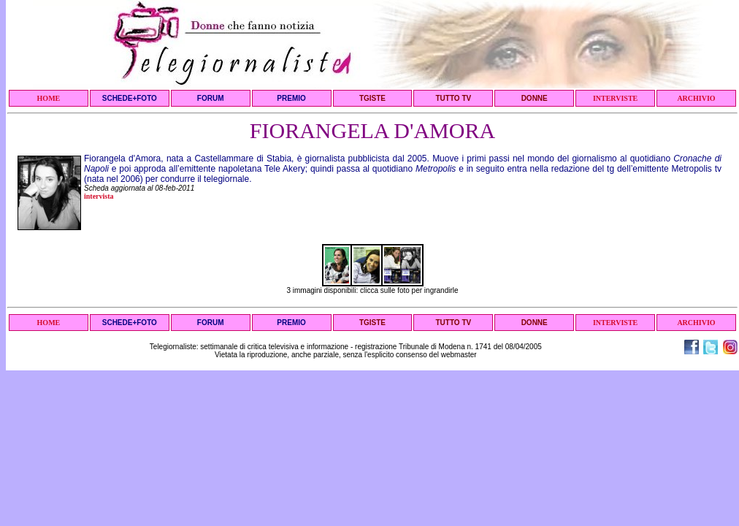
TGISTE (372, 98)
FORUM (210, 98)
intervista (99, 196)
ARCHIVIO (696, 98)
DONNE (534, 98)
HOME (49, 98)
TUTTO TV (453, 98)
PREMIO (291, 98)
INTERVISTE (615, 98)
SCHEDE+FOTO (129, 98)
